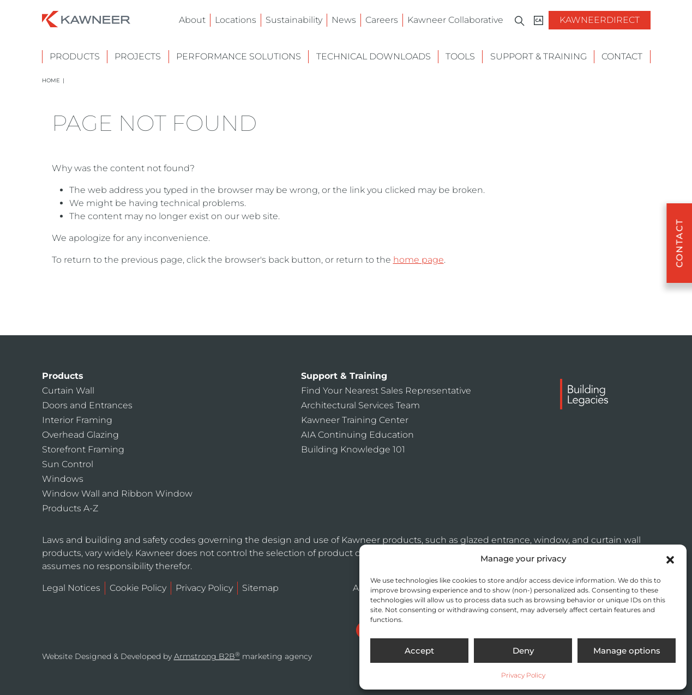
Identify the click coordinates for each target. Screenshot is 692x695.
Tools (460, 56)
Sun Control (67, 464)
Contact (621, 56)
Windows (62, 479)
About (192, 20)
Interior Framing (77, 420)
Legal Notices (71, 588)
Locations (235, 20)
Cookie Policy (138, 588)
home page (418, 260)
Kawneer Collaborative (455, 20)
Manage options (626, 650)
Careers (381, 20)
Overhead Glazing (80, 435)
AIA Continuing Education (357, 435)
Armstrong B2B (207, 656)
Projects (138, 56)
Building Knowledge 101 (353, 449)
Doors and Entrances (87, 405)
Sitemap (260, 588)
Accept (419, 650)
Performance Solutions (238, 56)
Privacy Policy (523, 675)
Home (51, 80)
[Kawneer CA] (538, 20)
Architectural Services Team (360, 405)
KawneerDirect (599, 20)
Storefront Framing (83, 449)
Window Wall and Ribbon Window (117, 493)
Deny (523, 650)
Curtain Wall (68, 390)
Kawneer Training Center (354, 420)
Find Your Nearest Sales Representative (386, 390)
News (344, 20)
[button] (670, 558)
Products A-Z (70, 508)
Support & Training (538, 56)
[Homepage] (86, 18)
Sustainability (294, 20)
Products (75, 56)
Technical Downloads (373, 56)
